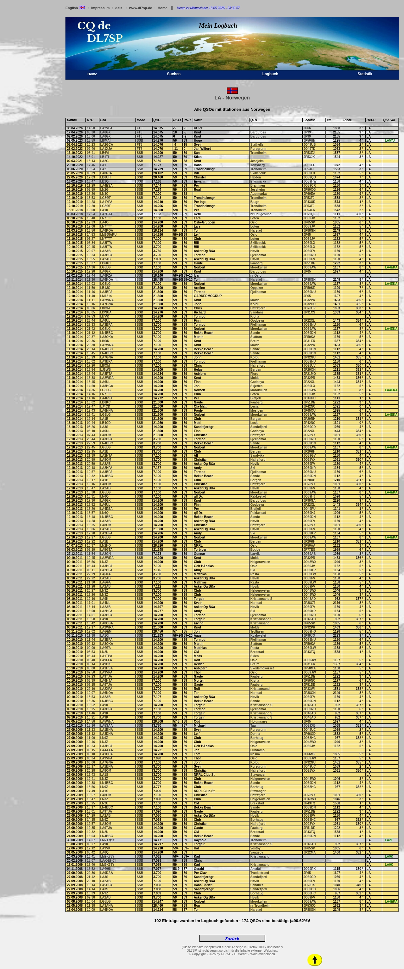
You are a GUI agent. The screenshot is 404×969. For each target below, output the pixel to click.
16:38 (91, 378)
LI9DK (104, 341)
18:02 (91, 361)
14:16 (91, 394)
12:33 (91, 222)
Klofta (254, 316)
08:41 (91, 153)
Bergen (255, 369)
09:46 (91, 148)
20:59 (91, 459)
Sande (255, 333)
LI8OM (105, 308)
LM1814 (106, 296)
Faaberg (256, 263)
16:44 (91, 373)
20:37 (91, 337)
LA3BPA (106, 255)
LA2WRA (107, 300)
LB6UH (105, 177)
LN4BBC (106, 333)
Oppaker (256, 288)
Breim (254, 341)
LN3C (104, 193)
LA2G (104, 161)
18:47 (91, 488)
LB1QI (104, 181)
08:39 (91, 173)
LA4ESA (106, 185)
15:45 (91, 382)
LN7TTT (106, 218)
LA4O (104, 222)
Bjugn (254, 202)
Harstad (256, 230)
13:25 (91, 525)
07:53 (91, 316)
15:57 (91, 513)
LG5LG (105, 267)
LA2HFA (106, 468)
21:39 (91, 455)
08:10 (91, 431)
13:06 (91, 529)
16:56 (91, 230)
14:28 (91, 202)
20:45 (91, 247)
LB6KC (105, 263)
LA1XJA (106, 148)
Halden (255, 177)
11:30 (91, 279)
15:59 (91, 140)
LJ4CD (105, 406)
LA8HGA (106, 386)
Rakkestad (258, 496)
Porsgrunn (258, 148)
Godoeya (257, 320)
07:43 (91, 435)
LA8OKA (106, 337)
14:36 (91, 267)
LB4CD (105, 423)
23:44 (91, 320)
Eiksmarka (258, 181)
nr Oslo (255, 275)
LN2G (104, 189)
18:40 (91, 218)
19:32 (91, 476)
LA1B (104, 418)
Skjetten (256, 386)
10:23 (91, 144)
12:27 (91, 537)
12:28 (91, 271)
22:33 (91, 324)
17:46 (91, 165)
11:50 (91, 288)
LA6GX (105, 132)
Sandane (257, 312)
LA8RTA (106, 373)
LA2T (104, 169)
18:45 (91, 353)
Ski (252, 468)
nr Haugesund (261, 214)
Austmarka (258, 193)
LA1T (104, 165)
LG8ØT (105, 198)
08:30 (91, 132)
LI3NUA (105, 312)
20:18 (91, 468)
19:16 (91, 484)
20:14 (91, 349)
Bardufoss (258, 132)
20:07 (91, 251)
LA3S (104, 427)
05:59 (91, 189)
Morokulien (258, 267)
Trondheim (258, 153)
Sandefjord (258, 427)
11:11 (91, 300)
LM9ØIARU (108, 234)
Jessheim (257, 189)
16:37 (91, 263)
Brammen (257, 185)
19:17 (91, 480)
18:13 (91, 161)
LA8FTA (106, 173)
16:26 (91, 193)
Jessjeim (257, 161)
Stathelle (257, 144)
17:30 (91, 500)
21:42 (91, 328)
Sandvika (257, 455)
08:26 (91, 427)
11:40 (91, 296)
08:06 (91, 308)
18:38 (91, 492)
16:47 (91, 181)
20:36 (91, 341)
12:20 (91, 206)
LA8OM (105, 435)
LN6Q (104, 496)
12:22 (91, 541)
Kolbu (254, 304)
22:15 (91, 451)
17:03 (91, 177)
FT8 (140, 128)
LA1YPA (106, 202)
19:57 (91, 472)
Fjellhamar (258, 255)
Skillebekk (258, 173)
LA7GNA (106, 304)
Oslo (253, 222)
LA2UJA (106, 214)
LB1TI (104, 157)
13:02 (91, 402)
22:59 (91, 443)
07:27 (91, 238)
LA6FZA (106, 275)
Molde (255, 300)
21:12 (91, 333)
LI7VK (104, 316)
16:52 (91, 504)
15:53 (91, 198)
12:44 (91, 275)
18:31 (91, 496)
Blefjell (255, 398)
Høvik (254, 251)
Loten (254, 218)
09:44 (91, 423)
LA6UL (105, 320)
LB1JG (105, 288)
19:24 (91, 255)
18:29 (91, 357)
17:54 (91, 214)
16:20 (91, 508)
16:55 (91, 259)
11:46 (91, 292)
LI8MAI (105, 140)
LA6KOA (106, 230)
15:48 (91, 517)
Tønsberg (257, 165)
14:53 (91, 234)
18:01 (91, 157)
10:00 (91, 210)
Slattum (256, 337)
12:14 (91, 418)
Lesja (254, 406)
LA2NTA (106, 455)
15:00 (91, 136)
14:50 (91, 128)
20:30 (91, 345)
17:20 (91, 365)
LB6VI (104, 153)
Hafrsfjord (258, 308)
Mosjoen (256, 410)
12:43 (91, 410)
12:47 (91, 406)
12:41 (91, 414)
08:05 (91, 312)
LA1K (104, 210)
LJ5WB (105, 369)
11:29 (91, 185)
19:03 (91, 283)
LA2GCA (106, 144)
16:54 (91, 169)
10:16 (91, 304)
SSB (140, 140)
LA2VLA (106, 128)
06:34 (91, 243)
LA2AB (105, 251)
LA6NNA (106, 410)
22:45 (91, 447)
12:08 (91, 226)
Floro (254, 373)
